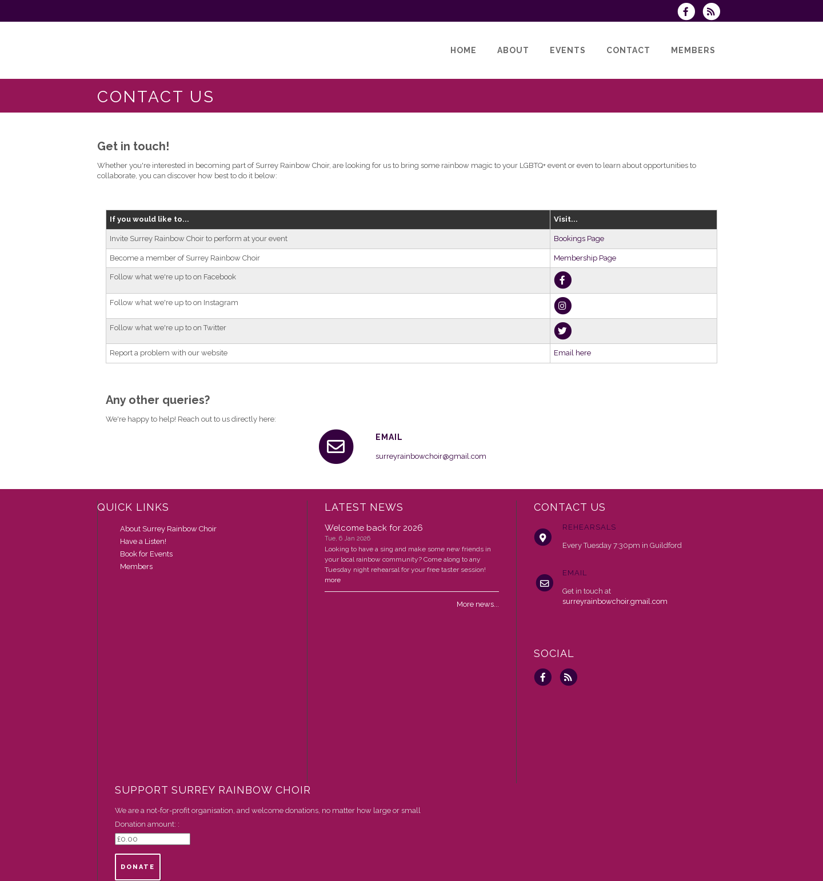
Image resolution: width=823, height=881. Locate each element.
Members (136, 566)
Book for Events (146, 554)
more (333, 580)
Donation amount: (146, 824)
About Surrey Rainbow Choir (168, 528)
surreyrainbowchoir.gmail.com (615, 601)
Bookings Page (579, 238)
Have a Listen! (143, 541)
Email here (572, 353)
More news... (478, 604)
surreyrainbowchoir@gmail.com (430, 456)
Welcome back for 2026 (374, 528)
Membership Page (585, 258)
